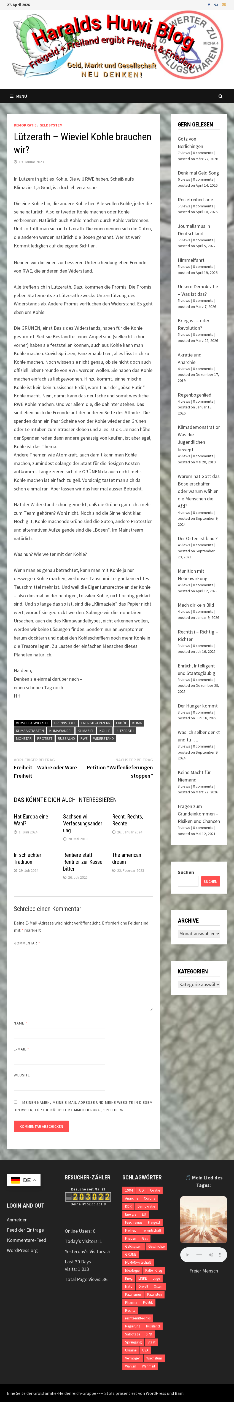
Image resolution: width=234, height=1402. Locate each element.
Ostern (158, 1286)
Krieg (129, 1278)
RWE (84, 738)
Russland (153, 1326)
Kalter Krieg (153, 1270)
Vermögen (133, 1358)
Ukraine (130, 1350)
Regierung (132, 1326)
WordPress (156, 1393)
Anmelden (17, 1219)
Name (20, 1023)
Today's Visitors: (82, 1241)
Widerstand (103, 738)
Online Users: (79, 1231)
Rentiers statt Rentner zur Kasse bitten (83, 862)
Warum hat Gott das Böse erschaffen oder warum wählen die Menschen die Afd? (199, 491)
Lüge (156, 1278)
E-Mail (21, 1049)
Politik (148, 1302)
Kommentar (27, 943)
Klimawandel (60, 730)
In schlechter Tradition (27, 858)
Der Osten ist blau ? (197, 538)
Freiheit (130, 1230)
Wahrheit (148, 1366)
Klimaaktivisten (30, 730)
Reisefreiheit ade (195, 199)
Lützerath (125, 730)
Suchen (186, 872)
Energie (130, 1214)
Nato (129, 1286)
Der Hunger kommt (198, 706)
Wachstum (154, 1358)
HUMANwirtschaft (138, 1262)
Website (22, 1075)
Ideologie (132, 1270)
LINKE (142, 1278)
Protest (44, 738)
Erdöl (121, 722)
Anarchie (131, 1198)
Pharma (131, 1302)
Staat (151, 1342)
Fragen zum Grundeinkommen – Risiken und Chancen (199, 813)
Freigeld (154, 1222)
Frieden (130, 1238)
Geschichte (156, 1246)
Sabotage (132, 1334)
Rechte (130, 1310)
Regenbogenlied (194, 395)
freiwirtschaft (151, 1230)
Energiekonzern (96, 722)
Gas (145, 1238)
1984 (129, 1190)
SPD (149, 1334)
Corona (149, 1198)
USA (145, 1350)
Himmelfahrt (191, 260)
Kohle (104, 730)
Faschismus (133, 1222)
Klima (137, 722)
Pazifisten (154, 1294)
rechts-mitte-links (137, 1318)
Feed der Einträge (25, 1230)
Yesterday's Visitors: (86, 1251)
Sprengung (133, 1342)
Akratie (155, 1190)
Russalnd (66, 738)
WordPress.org (22, 1250)
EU (144, 1214)
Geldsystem (51, 125)
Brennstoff (65, 722)
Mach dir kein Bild (196, 605)
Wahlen (130, 1366)
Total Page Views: (84, 1279)
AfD (141, 1190)
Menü (18, 96)
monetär (24, 738)
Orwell (143, 1286)
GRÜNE (130, 1254)
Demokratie (25, 125)
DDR (128, 1206)
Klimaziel (86, 730)
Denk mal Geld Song (198, 173)
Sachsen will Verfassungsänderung (82, 823)
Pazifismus (133, 1294)
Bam (179, 1393)
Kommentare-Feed (26, 1240)
